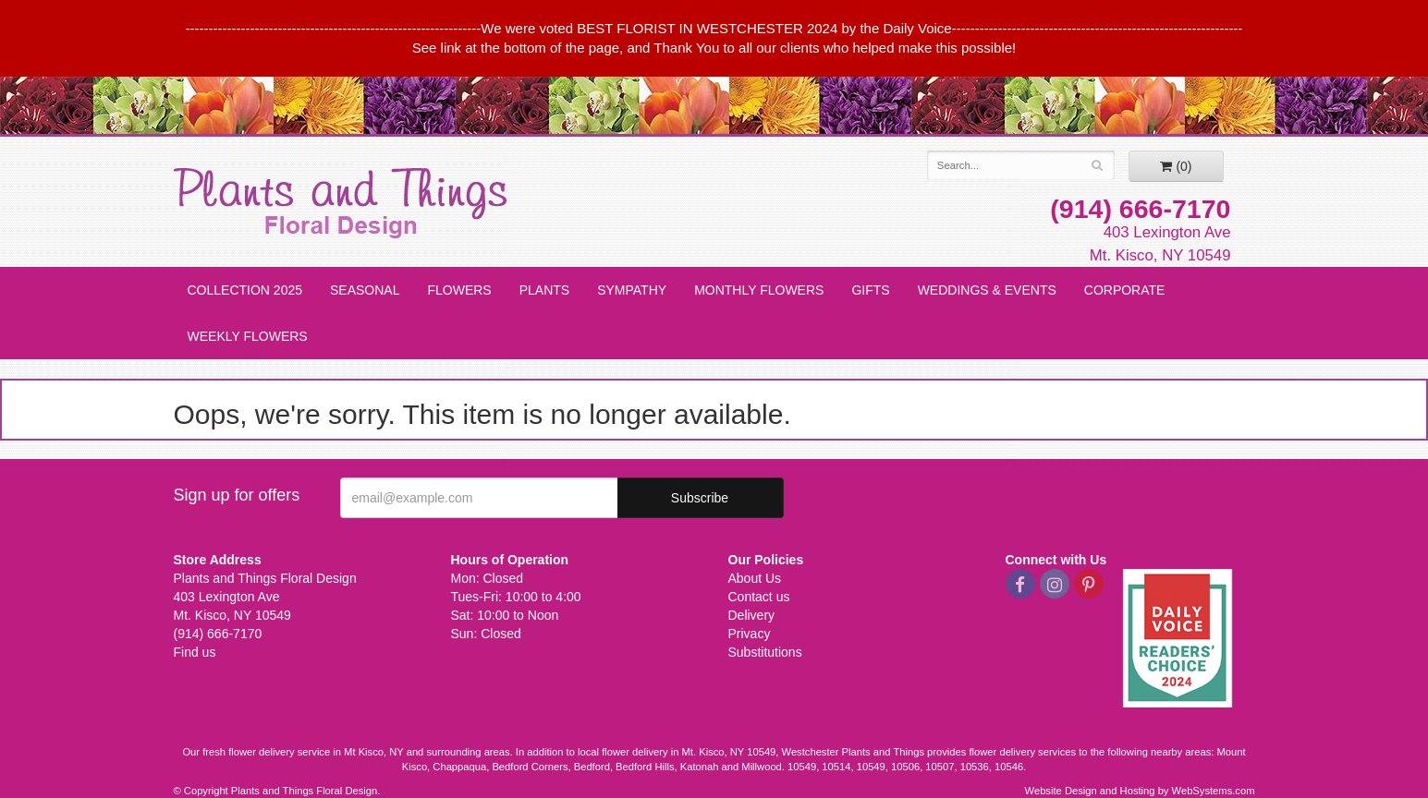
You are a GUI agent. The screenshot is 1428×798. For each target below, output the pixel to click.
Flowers (459, 290)
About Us (755, 578)
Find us (195, 652)
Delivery (751, 615)
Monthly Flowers (759, 290)
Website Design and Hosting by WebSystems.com (1140, 790)
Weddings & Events (987, 290)
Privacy (749, 633)
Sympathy (631, 290)
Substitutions (765, 652)
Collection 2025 (245, 290)
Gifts (870, 290)
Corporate (1125, 290)
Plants (544, 290)
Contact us (759, 596)
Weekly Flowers (248, 336)
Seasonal (364, 290)
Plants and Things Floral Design (340, 203)
